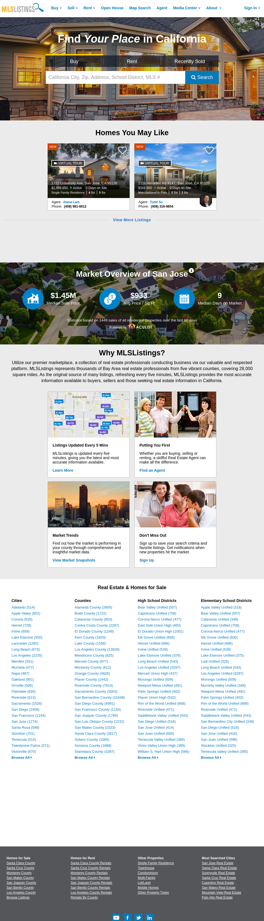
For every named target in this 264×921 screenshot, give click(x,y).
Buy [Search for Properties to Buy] (74, 61)
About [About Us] (212, 8)
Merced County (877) (91, 661)
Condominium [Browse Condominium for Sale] (148, 873)
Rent (87, 8)
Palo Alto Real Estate (217, 897)
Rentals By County (84, 897)
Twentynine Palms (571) (30, 745)
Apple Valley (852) (25, 613)
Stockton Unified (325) (218, 745)
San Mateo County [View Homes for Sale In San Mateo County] (20, 878)
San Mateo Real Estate (219, 888)
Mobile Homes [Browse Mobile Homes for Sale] (148, 888)
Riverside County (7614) (94, 685)
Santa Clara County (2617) (96, 733)
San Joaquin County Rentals (91, 883)
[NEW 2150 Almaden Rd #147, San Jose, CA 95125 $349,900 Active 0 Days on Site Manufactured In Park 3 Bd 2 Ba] (175, 170)
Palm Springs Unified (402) (159, 691)
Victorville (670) (23, 751)
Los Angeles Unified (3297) (159, 667)
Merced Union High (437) (158, 673)
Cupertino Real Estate (218, 883)
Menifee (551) (22, 661)
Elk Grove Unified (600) (219, 637)
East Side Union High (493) (159, 625)
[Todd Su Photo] (206, 198)
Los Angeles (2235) (26, 655)
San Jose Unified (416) (219, 733)
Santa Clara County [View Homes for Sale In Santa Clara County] (21, 863)
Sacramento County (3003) (96, 691)
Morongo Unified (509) (155, 679)
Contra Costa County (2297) (97, 625)
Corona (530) (22, 619)
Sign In (250, 8)
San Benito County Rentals (90, 888)
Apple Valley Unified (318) (221, 607)
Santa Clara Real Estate (219, 868)
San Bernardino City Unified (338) (227, 721)
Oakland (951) (22, 679)
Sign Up (147, 560)
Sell (71, 8)
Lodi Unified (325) (215, 661)
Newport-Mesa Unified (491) (160, 685)
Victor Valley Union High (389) (161, 745)
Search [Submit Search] (202, 77)
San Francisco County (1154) (98, 709)
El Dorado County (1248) (94, 631)
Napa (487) (20, 673)
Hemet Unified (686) (154, 643)
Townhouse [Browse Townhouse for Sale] (146, 868)
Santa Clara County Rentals (91, 863)
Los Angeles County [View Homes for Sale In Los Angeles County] (21, 893)
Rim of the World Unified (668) (162, 703)
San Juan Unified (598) (219, 739)
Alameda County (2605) (93, 607)
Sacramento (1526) (26, 703)
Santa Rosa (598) (25, 727)
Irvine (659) (20, 631)
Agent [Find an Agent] (161, 8)
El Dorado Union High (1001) (161, 631)
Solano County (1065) (92, 739)
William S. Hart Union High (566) (163, 751)
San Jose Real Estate (217, 863)
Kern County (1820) (90, 637)
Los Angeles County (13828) (97, 649)
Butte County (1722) (90, 613)
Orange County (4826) (92, 673)
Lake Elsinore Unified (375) (222, 655)
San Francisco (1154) (28, 715)
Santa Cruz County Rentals (90, 868)
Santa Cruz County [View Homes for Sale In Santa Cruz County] (20, 868)
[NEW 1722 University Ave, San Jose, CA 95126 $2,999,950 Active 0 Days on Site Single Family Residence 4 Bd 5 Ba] (89, 170)
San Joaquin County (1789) (96, 715)
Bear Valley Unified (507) (157, 607)
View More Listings (132, 220)
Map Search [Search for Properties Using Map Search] (140, 8)
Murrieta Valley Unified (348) (223, 685)
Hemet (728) (21, 625)
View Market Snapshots (74, 560)
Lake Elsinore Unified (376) (159, 655)
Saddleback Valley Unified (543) (163, 715)
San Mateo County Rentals (90, 878)
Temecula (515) (23, 739)
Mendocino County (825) (94, 655)
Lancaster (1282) (24, 643)
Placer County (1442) (91, 679)
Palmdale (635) (23, 691)
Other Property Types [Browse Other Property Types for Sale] (153, 893)
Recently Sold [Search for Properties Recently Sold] (190, 61)
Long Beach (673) (25, 649)
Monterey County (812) (93, 667)
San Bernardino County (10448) (100, 697)
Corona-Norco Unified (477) (160, 619)
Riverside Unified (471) (156, 709)
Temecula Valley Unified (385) (224, 751)
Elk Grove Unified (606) (156, 637)
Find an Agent (152, 470)
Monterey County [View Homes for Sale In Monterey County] (19, 873)
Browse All (21, 757)
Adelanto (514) (23, 607)
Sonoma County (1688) (93, 745)
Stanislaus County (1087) (95, 751)
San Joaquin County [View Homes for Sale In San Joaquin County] (21, 883)
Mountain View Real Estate (221, 893)
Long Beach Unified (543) (158, 661)
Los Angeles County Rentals (91, 893)
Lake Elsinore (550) (26, 637)
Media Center (185, 8)
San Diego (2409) (25, 709)
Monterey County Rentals (89, 873)
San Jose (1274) (24, 721)
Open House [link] (112, 8)
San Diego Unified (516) (157, 721)
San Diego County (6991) (95, 703)
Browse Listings (18, 897)
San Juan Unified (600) (156, 733)
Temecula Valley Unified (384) (161, 739)
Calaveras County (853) (93, 619)
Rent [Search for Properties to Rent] (132, 61)
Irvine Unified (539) (153, 649)
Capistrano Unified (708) (157, 613)
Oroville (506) (22, 685)
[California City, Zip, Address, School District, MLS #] (115, 77)
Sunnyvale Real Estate (218, 873)
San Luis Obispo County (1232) (99, 721)
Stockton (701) (23, 733)
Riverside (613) (23, 697)
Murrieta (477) (22, 667)
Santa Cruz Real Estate (219, 878)
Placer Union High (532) (157, 697)
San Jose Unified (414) (156, 727)
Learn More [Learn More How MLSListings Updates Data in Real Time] (63, 470)
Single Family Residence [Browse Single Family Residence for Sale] (156, 863)
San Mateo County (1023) (95, 727)
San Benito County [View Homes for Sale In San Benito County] (20, 888)
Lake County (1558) (90, 643)
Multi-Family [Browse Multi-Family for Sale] (147, 878)
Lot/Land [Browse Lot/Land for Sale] (144, 883)
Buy (54, 8)
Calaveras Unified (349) (219, 619)
